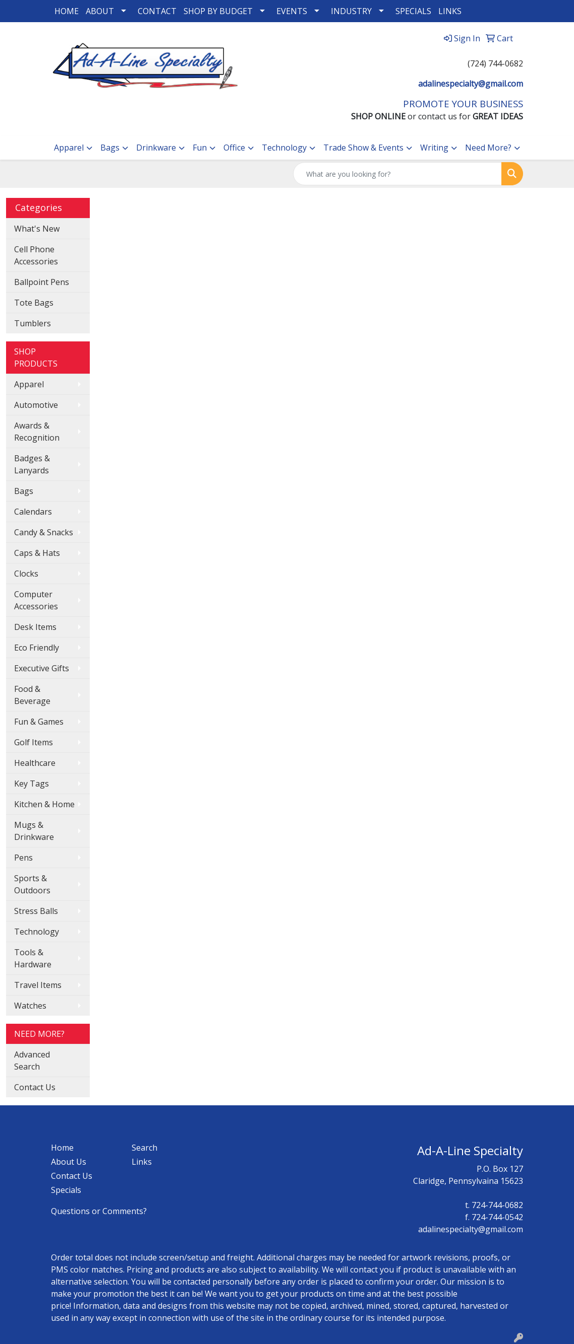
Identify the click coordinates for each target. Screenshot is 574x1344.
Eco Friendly (36, 647)
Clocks (26, 573)
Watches (30, 1005)
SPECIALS (413, 11)
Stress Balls (36, 910)
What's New (37, 228)
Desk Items (35, 626)
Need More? (488, 147)
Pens (23, 857)
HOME (66, 11)
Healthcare (34, 762)
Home (62, 1147)
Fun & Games (39, 721)
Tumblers (32, 323)
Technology (284, 147)
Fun (200, 147)
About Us (68, 1161)
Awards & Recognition (37, 431)
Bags (110, 147)
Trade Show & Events (363, 147)
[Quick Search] (397, 173)
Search (144, 1147)
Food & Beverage (32, 694)
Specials (66, 1189)
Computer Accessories (36, 600)
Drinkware (156, 147)
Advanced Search (32, 1060)
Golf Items (33, 742)
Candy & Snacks (43, 532)
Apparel (69, 147)
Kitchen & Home (44, 804)
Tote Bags (33, 302)
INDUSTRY (351, 11)
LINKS (450, 11)
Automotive (36, 404)
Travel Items (38, 985)
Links (142, 1161)
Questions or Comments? (99, 1211)
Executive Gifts (41, 668)
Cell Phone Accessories (36, 255)
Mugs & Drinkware (34, 830)
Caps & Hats (37, 552)
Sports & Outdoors (32, 884)
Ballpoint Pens (41, 282)
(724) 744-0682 (495, 63)
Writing (434, 147)
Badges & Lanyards (32, 464)
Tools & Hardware (32, 958)
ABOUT (100, 11)
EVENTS (291, 11)
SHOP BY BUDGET (218, 11)
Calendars (33, 511)
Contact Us (34, 1087)
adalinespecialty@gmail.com (470, 83)
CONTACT (157, 11)
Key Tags (31, 783)
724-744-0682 (497, 1205)
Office (234, 147)
